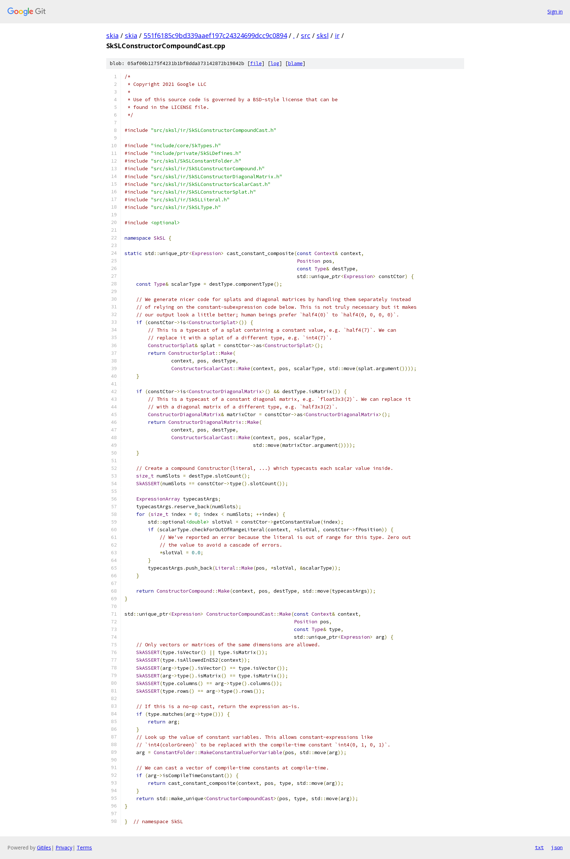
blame (295, 63)
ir (337, 35)
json (557, 847)
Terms (84, 847)
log (275, 63)
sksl (323, 35)
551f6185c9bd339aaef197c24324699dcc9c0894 (215, 35)
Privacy (64, 847)
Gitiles (44, 847)
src (305, 35)
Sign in (555, 11)
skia (112, 35)
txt (539, 847)
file (256, 63)
